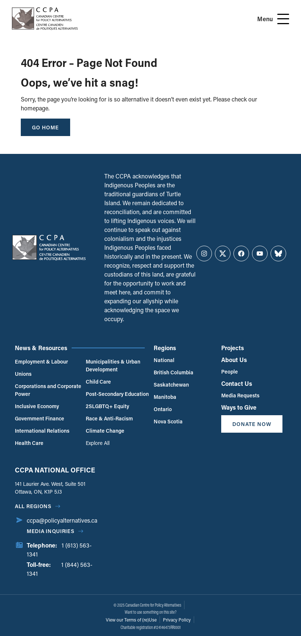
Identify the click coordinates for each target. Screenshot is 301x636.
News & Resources (41, 348)
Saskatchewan (171, 384)
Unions (23, 373)
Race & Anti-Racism (109, 418)
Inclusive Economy (37, 406)
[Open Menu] (283, 19)
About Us (234, 360)
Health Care (29, 442)
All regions (33, 506)
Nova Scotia (168, 421)
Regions (165, 348)
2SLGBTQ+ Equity (107, 406)
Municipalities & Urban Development (113, 365)
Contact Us (236, 383)
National (164, 360)
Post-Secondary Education (117, 393)
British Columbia (173, 372)
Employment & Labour (41, 361)
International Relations (42, 430)
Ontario (163, 409)
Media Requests (240, 395)
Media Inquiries (51, 531)
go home (45, 127)
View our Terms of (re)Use (131, 620)
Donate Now (251, 423)
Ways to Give (238, 407)
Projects (232, 348)
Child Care (98, 381)
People (229, 371)
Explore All (97, 442)
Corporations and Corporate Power (48, 389)
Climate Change (105, 430)
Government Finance (39, 418)
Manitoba (165, 396)
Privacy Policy (177, 620)
